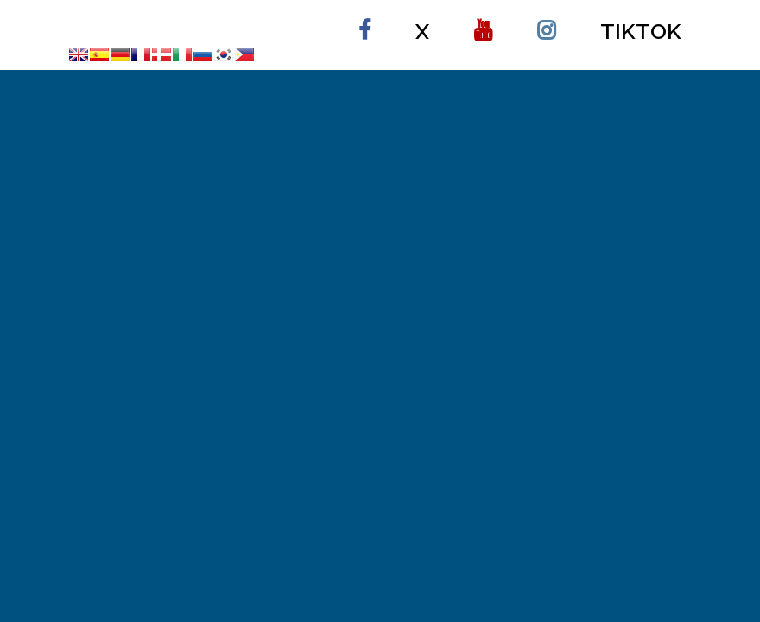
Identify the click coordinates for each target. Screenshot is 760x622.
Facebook (364, 22)
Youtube (483, 22)
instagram (546, 22)
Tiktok (640, 31)
